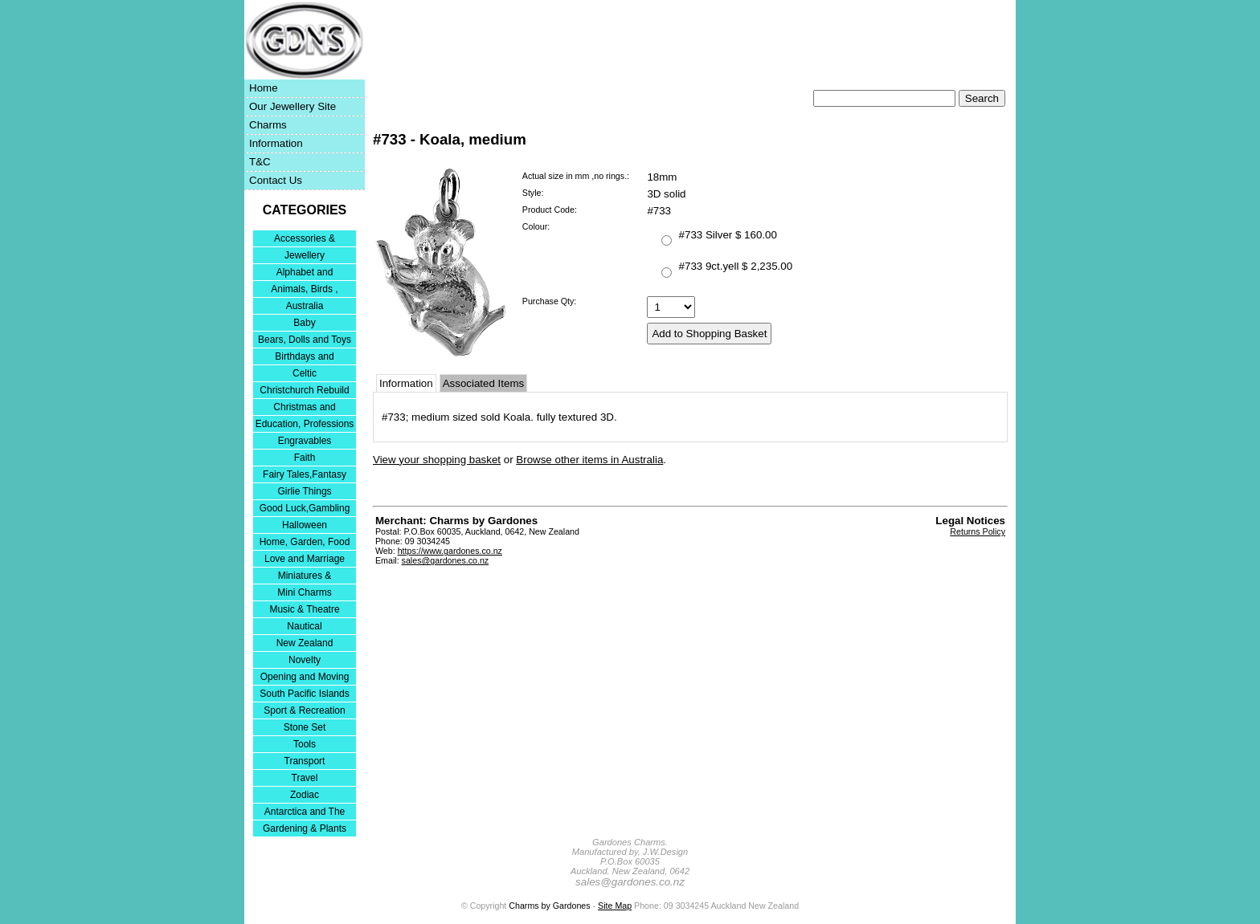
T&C (260, 162)
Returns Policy (977, 531)
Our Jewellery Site (292, 106)
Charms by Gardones (549, 905)
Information (276, 143)
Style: (533, 192)
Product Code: (549, 209)
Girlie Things (304, 491)
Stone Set (305, 727)
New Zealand (304, 643)
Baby (304, 322)
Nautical (304, 626)
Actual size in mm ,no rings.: (575, 176)
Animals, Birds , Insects (304, 290)
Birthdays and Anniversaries (304, 357)
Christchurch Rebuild (304, 390)
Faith (305, 457)
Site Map (615, 905)
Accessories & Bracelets (304, 239)
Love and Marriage (304, 558)
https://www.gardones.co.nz (450, 551)
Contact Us (275, 180)
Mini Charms (304, 592)
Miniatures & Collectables (305, 577)
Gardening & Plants (304, 828)
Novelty (304, 660)
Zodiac (304, 794)
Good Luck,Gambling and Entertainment (305, 509)
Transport (304, 761)
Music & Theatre (304, 609)
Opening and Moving (305, 676)
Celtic (304, 373)
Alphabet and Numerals (304, 273)
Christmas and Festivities (304, 408)
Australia (305, 305)
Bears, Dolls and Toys (304, 339)
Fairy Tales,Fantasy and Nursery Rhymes (305, 475)
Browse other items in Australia (589, 460)
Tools (304, 744)
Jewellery (304, 255)
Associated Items (483, 383)
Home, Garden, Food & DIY (305, 543)
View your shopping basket (437, 460)
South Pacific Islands (304, 693)
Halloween (304, 525)
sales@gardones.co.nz (445, 560)
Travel (305, 778)
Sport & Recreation (304, 710)
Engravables (305, 440)
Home (263, 88)
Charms (268, 125)
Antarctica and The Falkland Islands (305, 813)
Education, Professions (305, 423)
